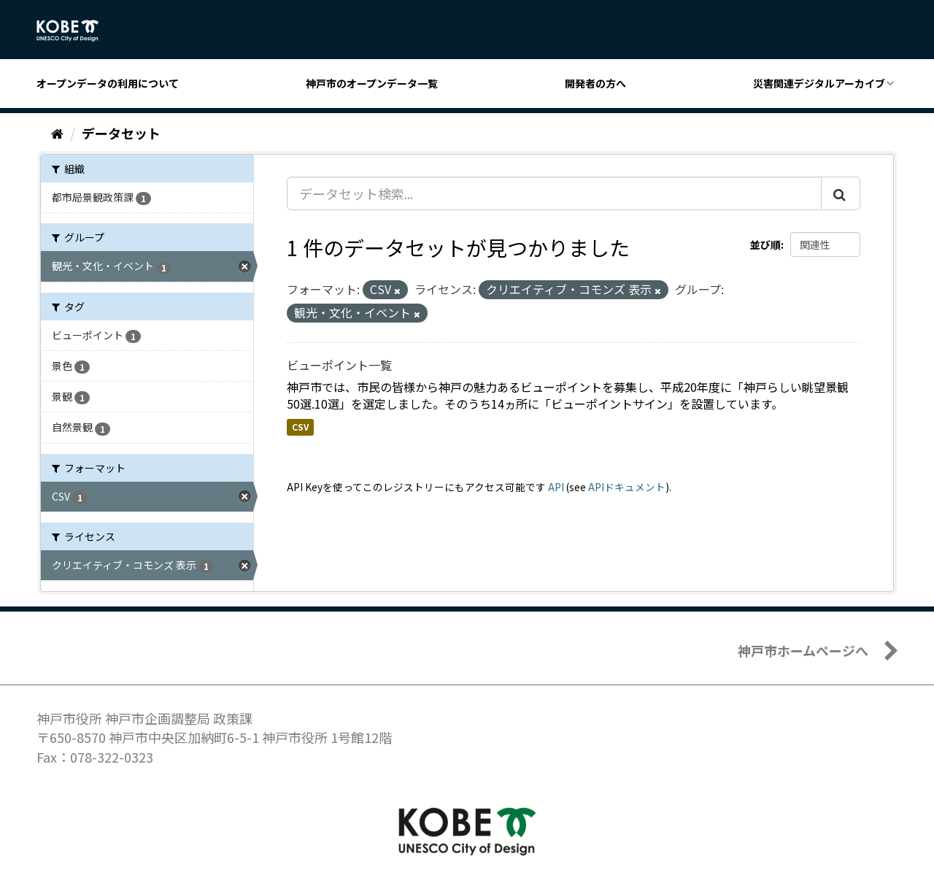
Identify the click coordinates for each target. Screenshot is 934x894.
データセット (121, 132)
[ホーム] (57, 132)
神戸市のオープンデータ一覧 (372, 83)
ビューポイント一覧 (339, 365)
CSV (300, 426)
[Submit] (840, 193)
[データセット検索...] (554, 193)
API (556, 486)
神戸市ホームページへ (803, 650)
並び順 (765, 244)
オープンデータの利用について (107, 83)
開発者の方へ (595, 83)
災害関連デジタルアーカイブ (819, 83)
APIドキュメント (626, 486)
